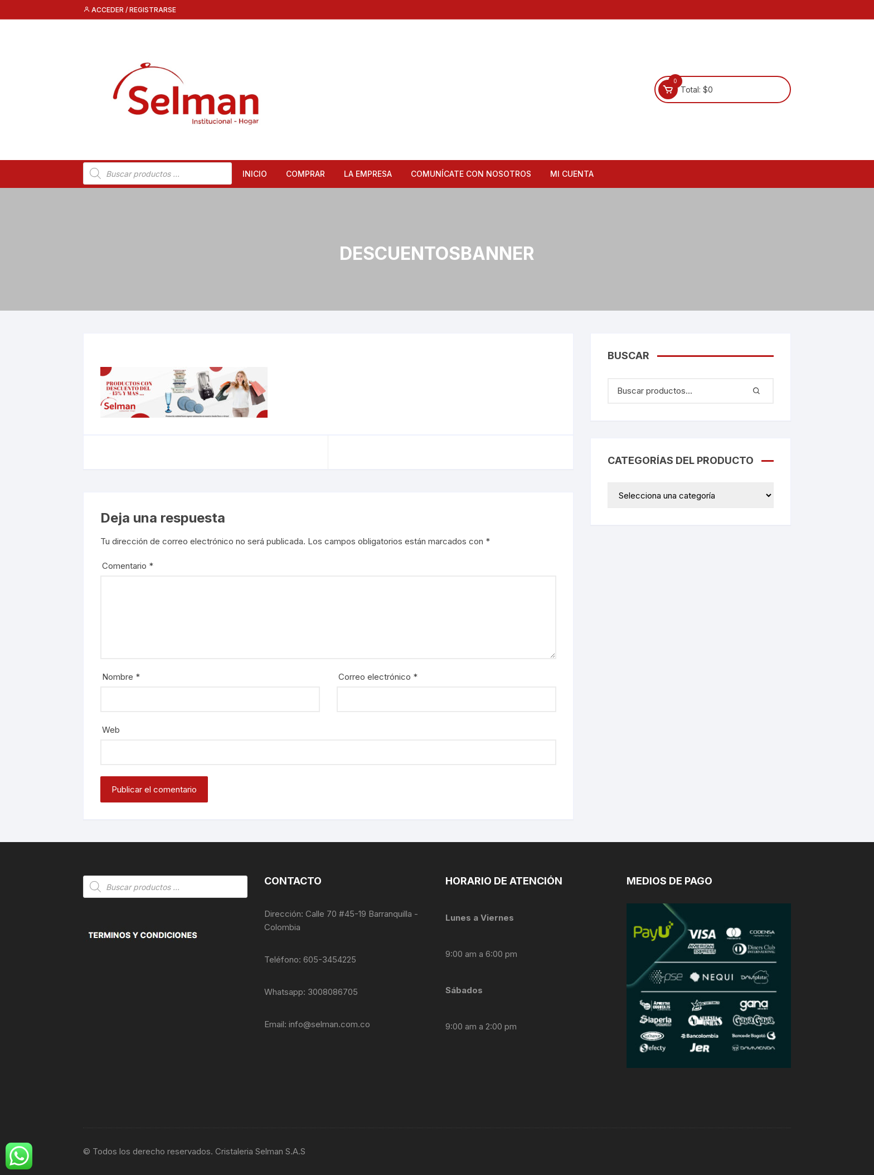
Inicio (254, 173)
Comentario (127, 565)
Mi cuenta (572, 173)
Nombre (121, 676)
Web (111, 729)
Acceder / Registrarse (129, 10)
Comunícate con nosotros (471, 173)
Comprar (305, 173)
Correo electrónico (377, 676)
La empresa (368, 173)
